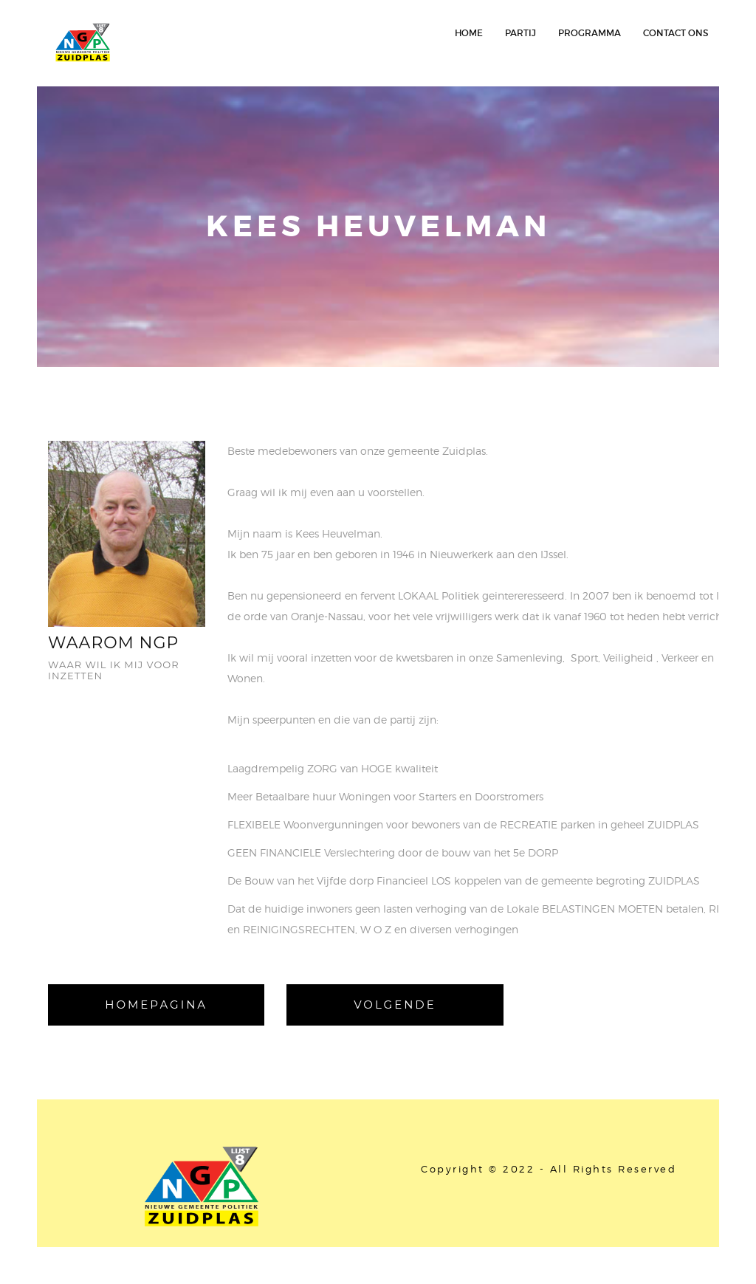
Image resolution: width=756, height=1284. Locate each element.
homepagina (156, 1005)
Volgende (395, 1005)
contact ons (675, 32)
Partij (520, 32)
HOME (469, 32)
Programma (589, 32)
